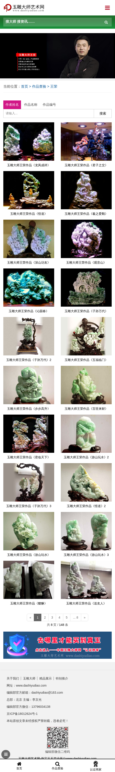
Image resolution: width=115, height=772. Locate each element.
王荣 (53, 86)
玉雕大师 (29, 678)
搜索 (103, 113)
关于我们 (13, 678)
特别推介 (62, 678)
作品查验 (39, 86)
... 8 (75, 617)
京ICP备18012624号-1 (22, 713)
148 (61, 625)
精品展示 (45, 678)
